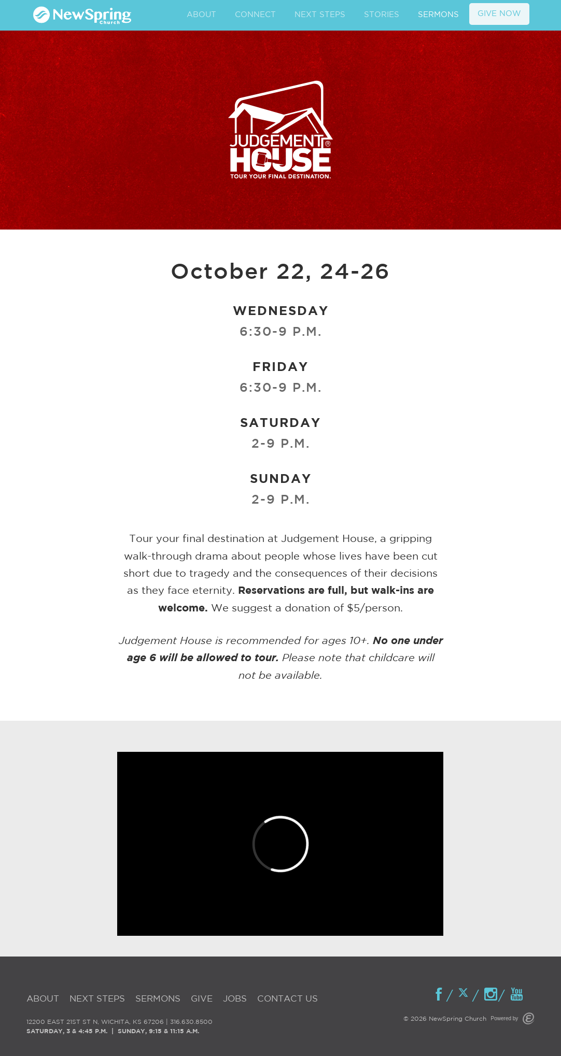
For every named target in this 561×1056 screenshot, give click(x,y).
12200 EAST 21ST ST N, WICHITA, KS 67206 (95, 1022)
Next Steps (97, 999)
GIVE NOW (499, 13)
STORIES (381, 14)
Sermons (157, 999)
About (42, 999)
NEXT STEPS (319, 14)
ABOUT (201, 14)
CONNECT (255, 14)
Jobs (235, 999)
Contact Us (287, 999)
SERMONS (438, 14)
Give (202, 999)
